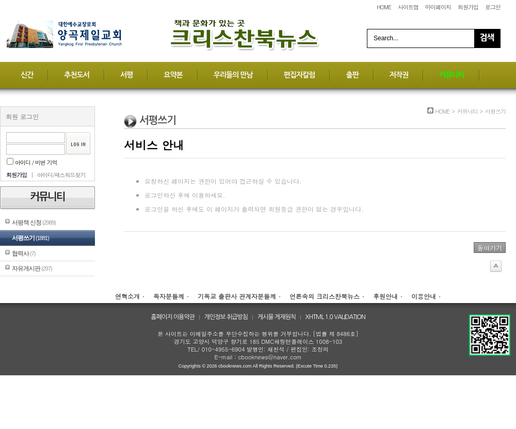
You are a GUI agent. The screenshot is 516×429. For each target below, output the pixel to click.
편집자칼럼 (299, 74)
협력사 (23, 253)
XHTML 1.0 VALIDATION (335, 317)
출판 (352, 74)
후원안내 (385, 296)
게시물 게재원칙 (276, 317)
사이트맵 (408, 7)
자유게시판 (32, 268)
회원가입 (468, 7)
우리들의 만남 (233, 74)
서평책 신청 (34, 222)
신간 (27, 74)
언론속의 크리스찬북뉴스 (324, 296)
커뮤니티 (451, 74)
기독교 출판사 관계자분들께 (237, 296)
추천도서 (76, 74)
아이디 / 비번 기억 (32, 162)
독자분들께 (168, 296)
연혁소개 (127, 296)
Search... (386, 38)
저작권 (399, 74)
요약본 (173, 74)
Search (487, 38)
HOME (384, 7)
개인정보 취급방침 (226, 317)
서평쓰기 (30, 238)
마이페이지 (438, 7)
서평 (126, 74)
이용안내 (423, 296)
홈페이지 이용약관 (173, 317)
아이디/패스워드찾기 (61, 175)
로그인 (493, 7)
